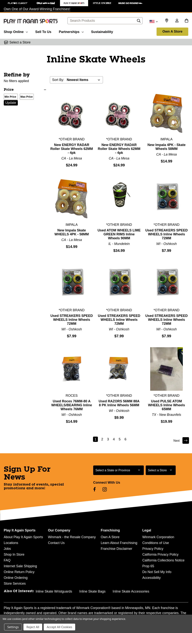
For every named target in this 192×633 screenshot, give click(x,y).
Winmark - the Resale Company (72, 537)
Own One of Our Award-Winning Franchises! (37, 9)
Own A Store (172, 31)
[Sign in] (177, 21)
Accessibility (151, 578)
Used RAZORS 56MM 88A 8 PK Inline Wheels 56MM (119, 403)
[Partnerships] (71, 31)
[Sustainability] (102, 31)
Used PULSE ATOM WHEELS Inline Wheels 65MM (166, 405)
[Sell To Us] (43, 31)
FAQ (7, 560)
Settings (13, 627)
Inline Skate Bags (92, 591)
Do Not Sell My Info (156, 572)
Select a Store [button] (20, 42)
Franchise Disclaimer (116, 549)
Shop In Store (14, 554)
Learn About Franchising (119, 543)
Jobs (7, 549)
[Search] (139, 22)
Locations (11, 543)
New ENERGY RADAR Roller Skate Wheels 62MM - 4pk (71, 149)
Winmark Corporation (158, 537)
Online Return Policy (19, 572)
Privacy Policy (152, 549)
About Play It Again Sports (23, 537)
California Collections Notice (163, 560)
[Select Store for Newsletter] (161, 470)
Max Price (26, 97)
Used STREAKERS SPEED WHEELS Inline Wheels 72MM (166, 234)
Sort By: (58, 80)
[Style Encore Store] (102, 3)
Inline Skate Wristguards (54, 591)
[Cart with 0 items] (186, 21)
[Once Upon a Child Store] (46, 3)
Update (10, 103)
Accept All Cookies (59, 627)
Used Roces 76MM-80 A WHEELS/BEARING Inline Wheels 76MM (71, 405)
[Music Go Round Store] (130, 3)
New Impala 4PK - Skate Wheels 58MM (166, 147)
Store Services (15, 583)
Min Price (9, 97)
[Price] (25, 90)
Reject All (32, 627)
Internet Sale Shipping (20, 566)
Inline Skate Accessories (131, 591)
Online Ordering (16, 578)
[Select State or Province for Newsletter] (118, 470)
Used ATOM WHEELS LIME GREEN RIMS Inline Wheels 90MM (119, 234)
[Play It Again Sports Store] (74, 3)
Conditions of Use (155, 543)
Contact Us (56, 543)
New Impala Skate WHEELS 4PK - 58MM (71, 232)
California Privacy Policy (160, 554)
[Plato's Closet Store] (18, 3)
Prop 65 (148, 566)
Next (180, 440)
